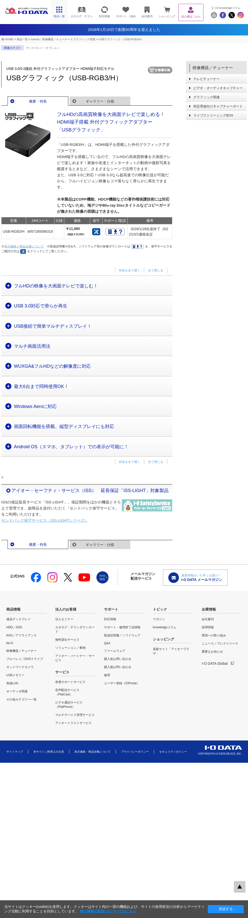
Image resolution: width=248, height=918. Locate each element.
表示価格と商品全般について (24, 246)
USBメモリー (15, 675)
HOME (9, 39)
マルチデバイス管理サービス (75, 715)
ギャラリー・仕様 (100, 101)
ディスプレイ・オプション (42, 47)
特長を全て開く (129, 270)
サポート (111, 609)
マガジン (159, 619)
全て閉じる (155, 270)
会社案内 (208, 619)
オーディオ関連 (17, 691)
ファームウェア (114, 651)
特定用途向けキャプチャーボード (218, 106)
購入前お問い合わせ (117, 659)
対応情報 (110, 619)
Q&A (107, 643)
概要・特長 (38, 101)
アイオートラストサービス (73, 723)
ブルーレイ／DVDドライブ (24, 659)
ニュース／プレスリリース (220, 643)
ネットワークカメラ (20, 667)
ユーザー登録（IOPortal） (121, 683)
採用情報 (208, 627)
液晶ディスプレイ (18, 619)
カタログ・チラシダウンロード (75, 629)
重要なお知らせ (212, 651)
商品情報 (13, 609)
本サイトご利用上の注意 (48, 751)
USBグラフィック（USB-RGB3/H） (121, 39)
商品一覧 (22, 39)
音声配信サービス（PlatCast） (67, 692)
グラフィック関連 (84, 39)
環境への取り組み (214, 635)
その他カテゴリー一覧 (21, 699)
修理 (107, 675)
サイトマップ (14, 751)
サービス (62, 672)
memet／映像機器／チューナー (50, 39)
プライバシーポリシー (135, 751)
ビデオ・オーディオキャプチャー (218, 88)
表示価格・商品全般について (92, 751)
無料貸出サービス (67, 639)
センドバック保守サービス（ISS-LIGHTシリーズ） (44, 520)
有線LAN (12, 683)
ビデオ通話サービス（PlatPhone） (68, 705)
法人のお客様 (65, 609)
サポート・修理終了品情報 (122, 627)
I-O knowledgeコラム (227, 7)
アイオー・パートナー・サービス (75, 658)
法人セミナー (64, 619)
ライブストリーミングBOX (213, 115)
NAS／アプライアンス (21, 635)
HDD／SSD (14, 627)
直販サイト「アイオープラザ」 (171, 651)
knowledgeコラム (164, 627)
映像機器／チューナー (213, 68)
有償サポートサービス (70, 682)
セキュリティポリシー (173, 751)
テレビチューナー (206, 79)
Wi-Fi (9, 643)
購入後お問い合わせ (117, 667)
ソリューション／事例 (70, 648)
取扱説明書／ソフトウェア (122, 635)
